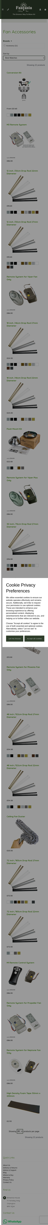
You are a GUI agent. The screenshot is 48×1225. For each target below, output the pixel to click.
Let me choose (15, 639)
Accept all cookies (34, 639)
